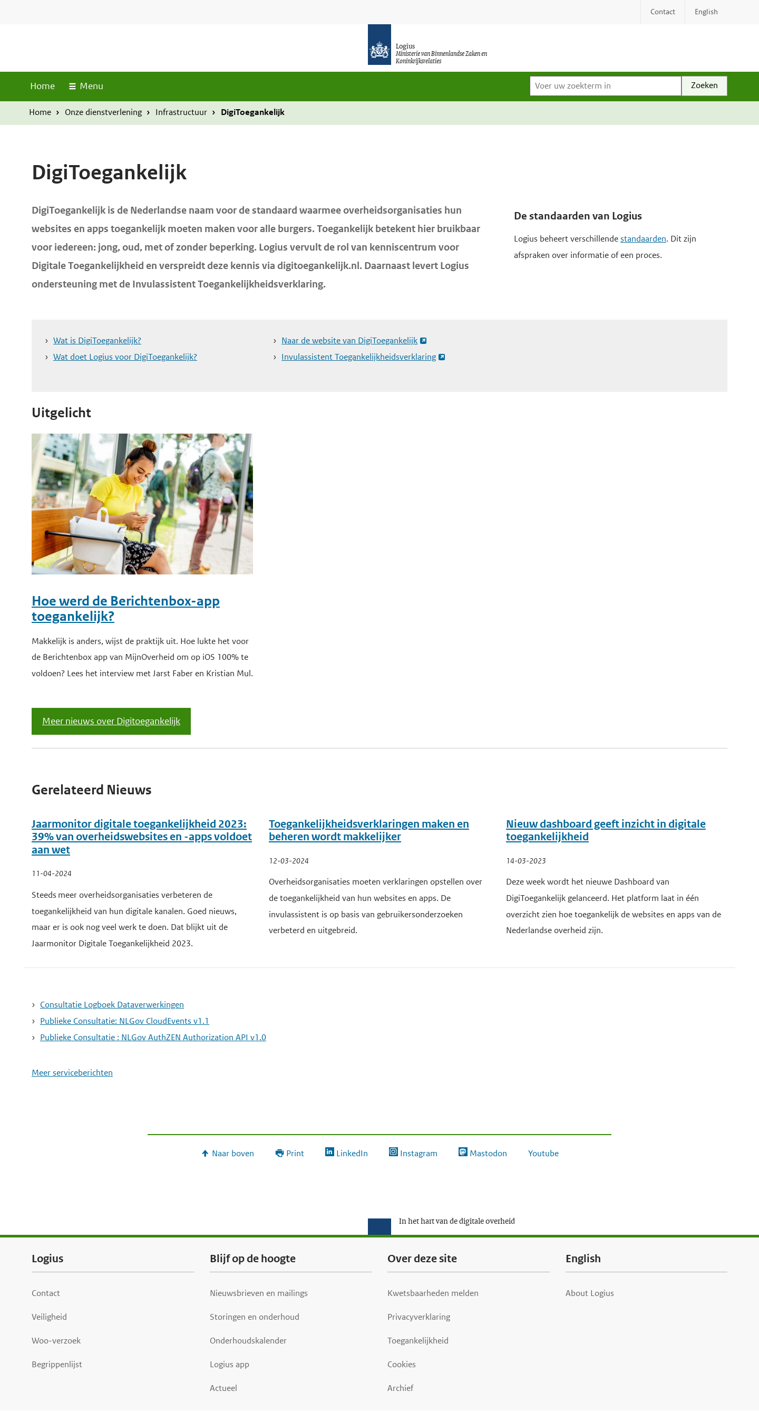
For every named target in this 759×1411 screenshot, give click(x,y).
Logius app (229, 1364)
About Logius (590, 1293)
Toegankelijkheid (418, 1340)
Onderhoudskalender (248, 1340)
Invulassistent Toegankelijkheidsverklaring (358, 356)
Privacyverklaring (418, 1316)
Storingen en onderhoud (254, 1316)
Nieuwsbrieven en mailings (259, 1293)
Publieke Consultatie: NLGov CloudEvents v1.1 (124, 1020)
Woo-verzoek (56, 1340)
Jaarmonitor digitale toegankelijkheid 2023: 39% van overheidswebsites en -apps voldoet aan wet (142, 837)
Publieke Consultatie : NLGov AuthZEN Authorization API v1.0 (153, 1037)
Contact (46, 1293)
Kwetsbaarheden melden (433, 1293)
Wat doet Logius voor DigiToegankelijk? (125, 356)
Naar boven (233, 1153)
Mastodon (488, 1153)
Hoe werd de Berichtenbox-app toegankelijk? (126, 609)
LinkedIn (352, 1153)
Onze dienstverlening (103, 112)
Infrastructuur (181, 112)
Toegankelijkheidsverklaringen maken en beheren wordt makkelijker (369, 831)
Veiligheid (49, 1316)
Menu (91, 86)
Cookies (401, 1364)
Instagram (418, 1153)
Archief (400, 1388)
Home (42, 86)
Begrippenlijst (57, 1364)
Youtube (543, 1153)
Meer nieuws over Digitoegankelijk (111, 721)
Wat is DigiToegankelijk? (97, 340)
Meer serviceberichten (72, 1072)
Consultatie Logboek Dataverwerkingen (112, 1004)
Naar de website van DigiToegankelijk (349, 340)
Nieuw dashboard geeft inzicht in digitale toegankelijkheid (606, 831)
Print (295, 1153)
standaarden (643, 238)
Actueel (223, 1388)
